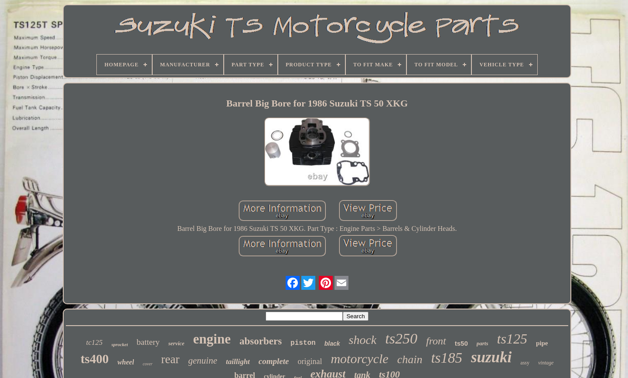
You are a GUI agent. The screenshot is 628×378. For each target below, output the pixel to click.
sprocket (119, 344)
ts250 (401, 338)
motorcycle (359, 358)
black (332, 343)
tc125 (94, 342)
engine (212, 339)
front (436, 341)
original (309, 361)
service (176, 343)
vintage (545, 363)
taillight (238, 361)
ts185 (446, 358)
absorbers (260, 341)
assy (524, 363)
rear (170, 359)
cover (147, 363)
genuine (202, 360)
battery (148, 342)
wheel (125, 362)
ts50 (461, 343)
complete (274, 361)
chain (410, 359)
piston (303, 343)
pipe (542, 343)
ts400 (95, 359)
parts (482, 343)
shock (363, 340)
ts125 (512, 339)
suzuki (491, 357)
